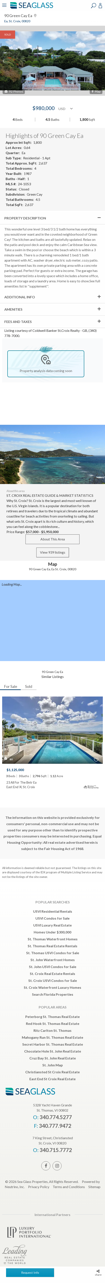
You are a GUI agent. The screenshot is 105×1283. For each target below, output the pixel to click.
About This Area (52, 539)
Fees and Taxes (18, 322)
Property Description (25, 218)
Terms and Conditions (69, 1187)
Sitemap (94, 1187)
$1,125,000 (15, 770)
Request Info (30, 1272)
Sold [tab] (28, 686)
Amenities (13, 309)
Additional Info (19, 297)
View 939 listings (52, 552)
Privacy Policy (38, 1187)
